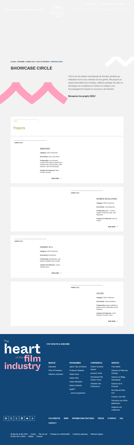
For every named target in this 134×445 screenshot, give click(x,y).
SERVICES (115, 363)
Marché (7, 10)
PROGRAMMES (75, 363)
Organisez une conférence (116, 408)
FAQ (121, 418)
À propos (127, 10)
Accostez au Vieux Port (118, 391)
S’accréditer (85, 10)
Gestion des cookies (18, 436)
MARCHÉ (51, 363)
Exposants (52, 367)
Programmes (17, 10)
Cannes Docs (30, 62)
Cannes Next (74, 378)
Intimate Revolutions (106, 199)
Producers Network (76, 370)
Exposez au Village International (118, 378)
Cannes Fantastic (75, 385)
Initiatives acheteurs (55, 374)
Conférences (30, 10)
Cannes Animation (75, 382)
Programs (20, 62)
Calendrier (74, 10)
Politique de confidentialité (60, 434)
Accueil (13, 62)
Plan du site (43, 434)
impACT (72, 389)
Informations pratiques (106, 10)
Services (41, 10)
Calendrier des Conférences (95, 385)
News (94, 10)
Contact (52, 423)
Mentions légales (97, 434)
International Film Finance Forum (96, 378)
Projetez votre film (118, 397)
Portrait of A (46, 247)
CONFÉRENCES (96, 363)
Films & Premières (55, 370)
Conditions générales (80, 434)
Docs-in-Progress (42, 62)
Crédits (33, 434)
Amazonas (45, 148)
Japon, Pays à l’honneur (78, 367)
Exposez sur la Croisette (116, 385)
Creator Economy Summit (96, 368)
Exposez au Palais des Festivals (119, 371)
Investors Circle (96, 373)
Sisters (100, 293)
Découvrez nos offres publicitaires (119, 401)
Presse (118, 10)
